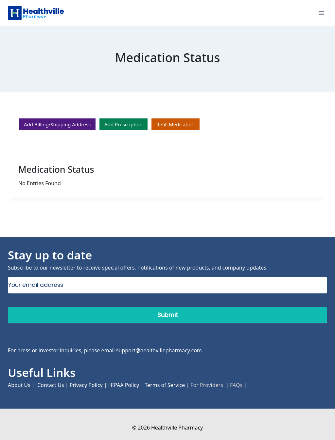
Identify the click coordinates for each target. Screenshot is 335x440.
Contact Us (50, 385)
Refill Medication (175, 124)
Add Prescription (123, 124)
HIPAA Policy (123, 385)
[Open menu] (321, 13)
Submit (167, 315)
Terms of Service (165, 385)
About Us (19, 385)
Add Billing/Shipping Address (57, 124)
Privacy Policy (86, 385)
